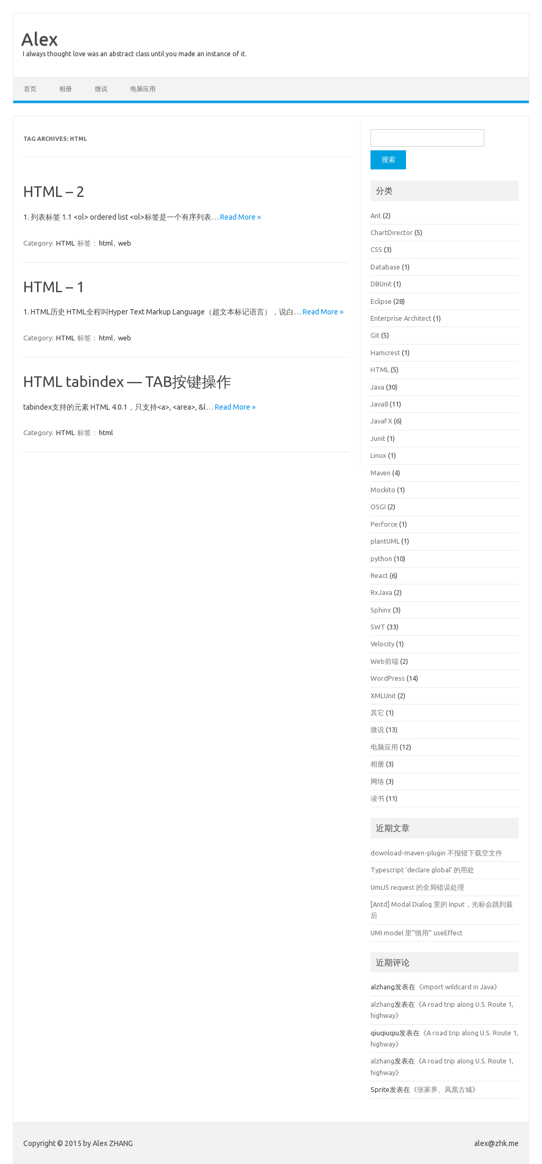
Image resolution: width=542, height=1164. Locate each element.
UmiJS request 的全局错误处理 (417, 887)
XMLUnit (383, 695)
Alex (39, 39)
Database (385, 266)
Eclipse (381, 301)
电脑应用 (143, 88)
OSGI (378, 506)
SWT (378, 626)
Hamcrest (385, 352)
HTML (65, 243)
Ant (376, 215)
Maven (381, 472)
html (106, 243)
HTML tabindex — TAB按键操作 (127, 381)
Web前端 (385, 661)
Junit (378, 438)
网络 (377, 781)
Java (377, 387)
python (381, 558)
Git (375, 335)
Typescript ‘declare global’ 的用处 (422, 869)
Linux (378, 455)
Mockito (383, 489)
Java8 (379, 404)
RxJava (381, 592)
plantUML (385, 541)
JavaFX (381, 421)
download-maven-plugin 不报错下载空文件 (436, 852)
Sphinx (381, 609)
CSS (376, 249)
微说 (101, 88)
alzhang (382, 1004)
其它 (377, 712)
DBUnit (381, 283)
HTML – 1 (54, 286)
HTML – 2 (54, 191)
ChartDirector (392, 232)
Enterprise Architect (401, 318)
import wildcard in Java (458, 986)
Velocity (382, 643)
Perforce (384, 524)
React (379, 575)
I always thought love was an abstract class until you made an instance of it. (135, 53)
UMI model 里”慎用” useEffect (417, 932)
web (124, 243)
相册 (65, 88)
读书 (377, 798)
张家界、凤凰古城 (444, 1089)
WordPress (388, 678)
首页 (30, 88)
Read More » (240, 217)
